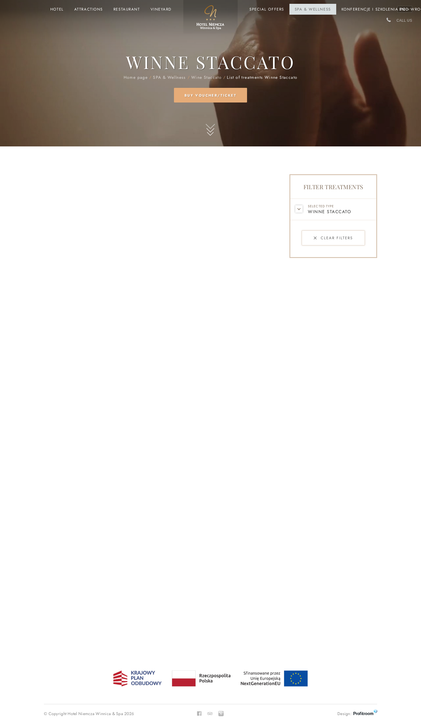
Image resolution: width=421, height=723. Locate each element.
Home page (210, 20)
